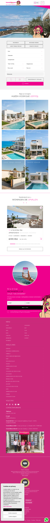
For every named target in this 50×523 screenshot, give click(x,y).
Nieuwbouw (9, 328)
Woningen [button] (27, 325)
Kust (25, 328)
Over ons (8, 335)
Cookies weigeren (13, 516)
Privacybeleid (27, 312)
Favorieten (8, 340)
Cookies (33, 520)
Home (7, 325)
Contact (26, 338)
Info (7, 330)
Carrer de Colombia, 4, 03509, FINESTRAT (28, 429)
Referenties (8, 338)
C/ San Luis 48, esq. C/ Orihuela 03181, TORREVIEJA (29, 426)
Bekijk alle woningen (25, 249)
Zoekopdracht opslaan (35, 79)
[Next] (26, 203)
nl (36, 3)
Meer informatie (7, 506)
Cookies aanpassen (12, 513)
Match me (26, 335)
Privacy (28, 520)
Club (25, 330)
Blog (7, 333)
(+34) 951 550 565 (11, 413)
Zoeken (25, 84)
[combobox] (25, 51)
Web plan (38, 520)
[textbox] (25, 51)
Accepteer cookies (12, 509)
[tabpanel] (25, 223)
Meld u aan (25, 307)
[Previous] (23, 203)
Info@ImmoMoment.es (11, 418)
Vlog (25, 333)
